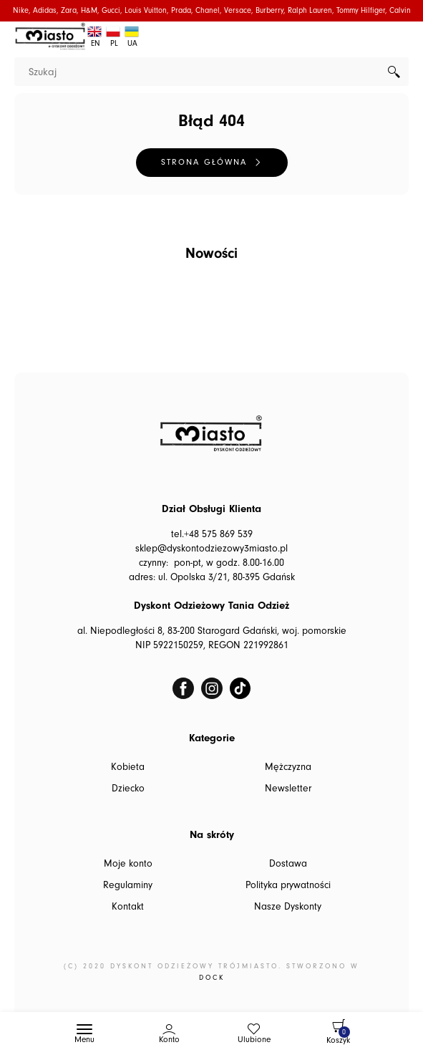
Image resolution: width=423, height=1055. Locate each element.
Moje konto (128, 863)
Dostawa (288, 863)
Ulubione (254, 1039)
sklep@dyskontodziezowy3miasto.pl (211, 548)
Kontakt (128, 906)
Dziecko (128, 788)
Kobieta (128, 767)
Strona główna (204, 162)
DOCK (212, 977)
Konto (169, 1039)
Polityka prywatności (288, 885)
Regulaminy (127, 885)
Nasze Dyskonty (287, 906)
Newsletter (288, 788)
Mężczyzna (288, 767)
